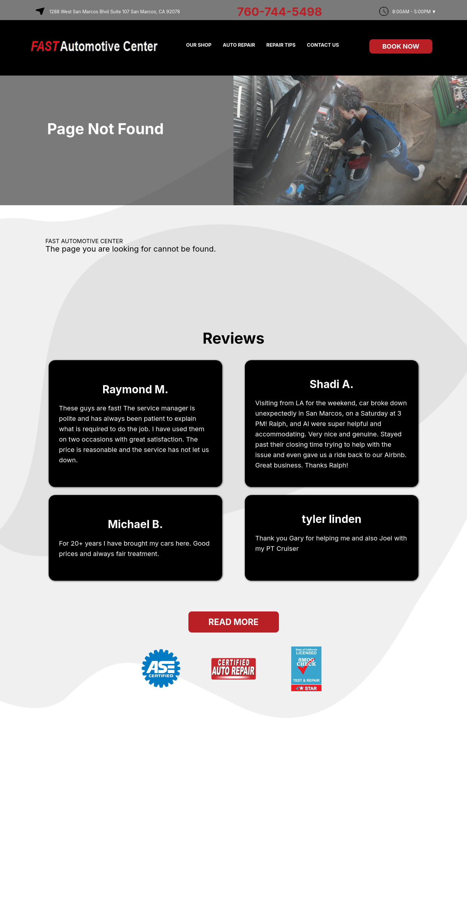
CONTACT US (323, 45)
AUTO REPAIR (239, 45)
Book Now (400, 46)
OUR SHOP (198, 45)
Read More (233, 622)
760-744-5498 (279, 12)
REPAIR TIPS (280, 45)
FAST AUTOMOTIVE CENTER (84, 241)
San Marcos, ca (279, 563)
